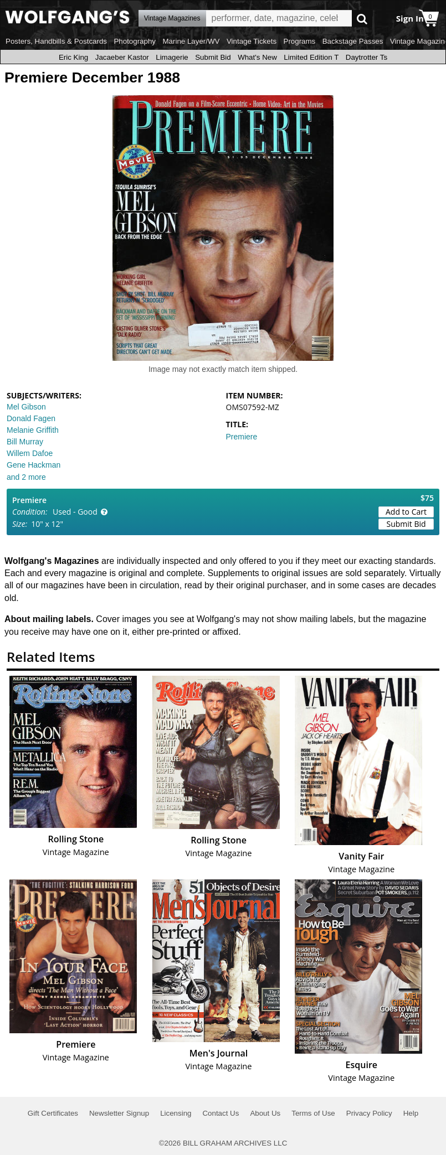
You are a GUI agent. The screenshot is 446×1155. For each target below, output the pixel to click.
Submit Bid (212, 57)
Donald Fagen (31, 418)
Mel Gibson (26, 406)
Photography (135, 41)
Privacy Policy (369, 1113)
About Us (265, 1113)
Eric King (73, 57)
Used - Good (75, 511)
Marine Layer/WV (190, 41)
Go (362, 18)
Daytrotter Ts (366, 57)
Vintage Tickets (251, 41)
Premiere (242, 436)
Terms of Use (313, 1113)
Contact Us (220, 1113)
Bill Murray (25, 441)
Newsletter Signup (119, 1113)
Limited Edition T (311, 57)
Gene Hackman (33, 464)
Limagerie (172, 57)
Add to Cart (406, 511)
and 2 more (26, 477)
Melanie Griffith (33, 430)
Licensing (175, 1113)
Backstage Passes (352, 41)
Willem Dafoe (30, 453)
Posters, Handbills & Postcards (56, 41)
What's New (257, 57)
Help (410, 1113)
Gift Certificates (53, 1113)
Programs (300, 41)
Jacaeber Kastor (122, 57)
